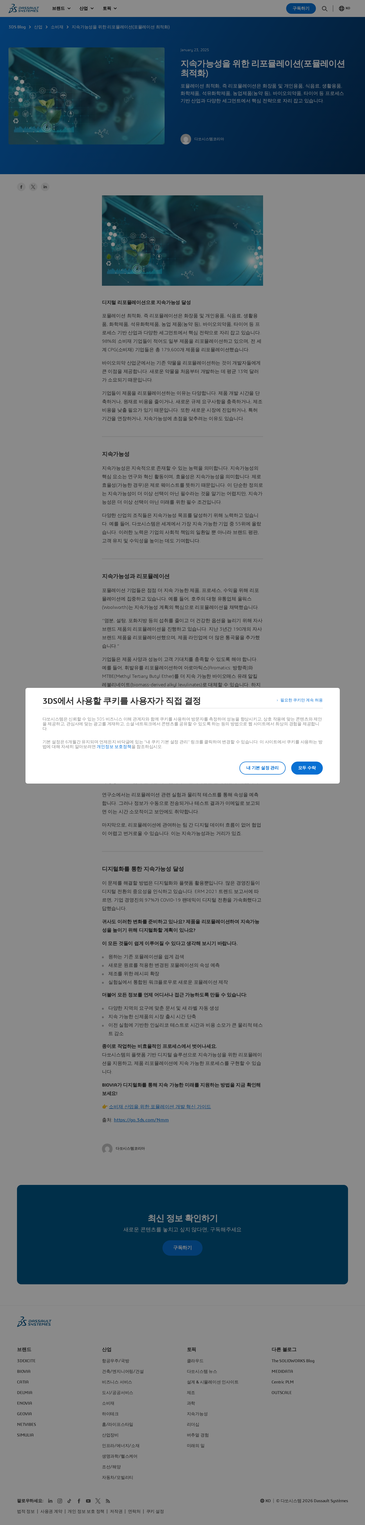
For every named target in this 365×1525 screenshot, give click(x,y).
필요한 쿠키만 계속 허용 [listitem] (300, 701)
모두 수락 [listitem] (307, 768)
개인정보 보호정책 (114, 747)
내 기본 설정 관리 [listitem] (259, 768)
